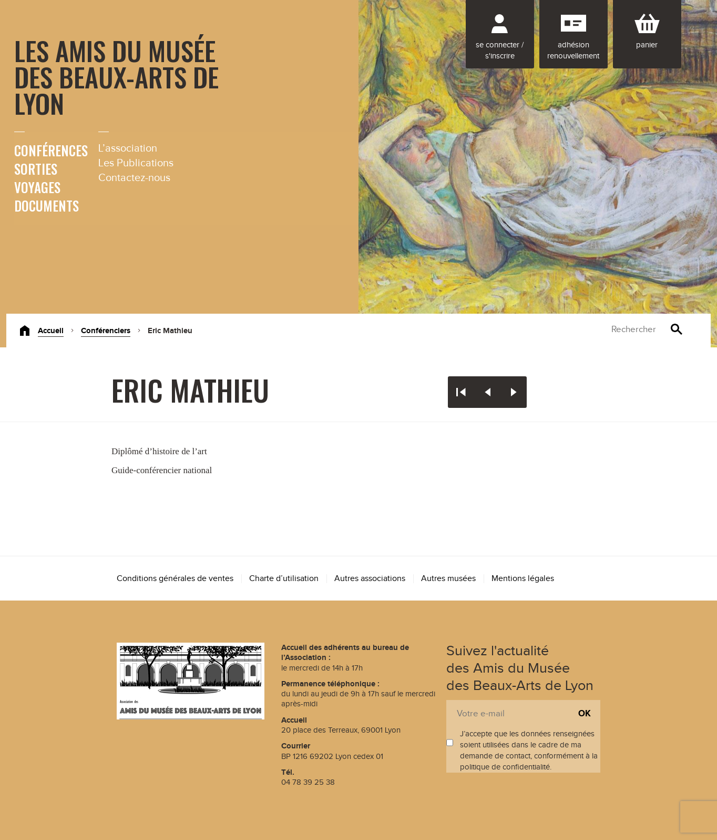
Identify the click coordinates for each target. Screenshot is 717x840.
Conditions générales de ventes (175, 579)
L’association (127, 148)
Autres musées (448, 579)
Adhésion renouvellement (573, 51)
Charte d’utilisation (284, 579)
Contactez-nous (134, 178)
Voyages (37, 187)
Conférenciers (105, 331)
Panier (647, 45)
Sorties (35, 168)
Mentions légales (522, 579)
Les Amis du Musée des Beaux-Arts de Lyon (116, 76)
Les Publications (135, 163)
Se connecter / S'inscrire (500, 51)
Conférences (51, 150)
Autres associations (369, 579)
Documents (46, 205)
